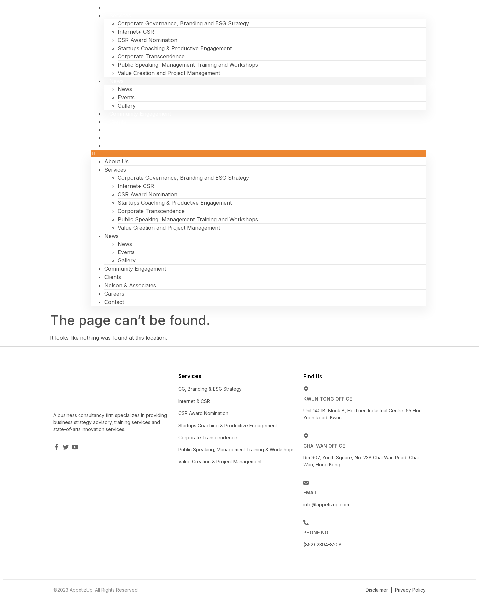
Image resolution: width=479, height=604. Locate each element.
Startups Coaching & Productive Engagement (175, 48)
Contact (119, 145)
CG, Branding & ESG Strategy (210, 389)
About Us (121, 7)
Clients (117, 121)
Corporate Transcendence (151, 56)
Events (126, 97)
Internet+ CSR (136, 31)
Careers (119, 137)
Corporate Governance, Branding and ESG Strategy (183, 23)
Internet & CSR (194, 401)
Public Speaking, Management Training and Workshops (188, 64)
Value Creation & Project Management (220, 461)
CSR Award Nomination (147, 40)
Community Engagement (140, 113)
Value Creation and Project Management (169, 73)
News (116, 81)
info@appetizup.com (326, 504)
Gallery (127, 105)
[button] (258, 153)
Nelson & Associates (135, 129)
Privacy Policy (410, 590)
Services (120, 15)
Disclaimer (377, 590)
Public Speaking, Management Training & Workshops (236, 449)
